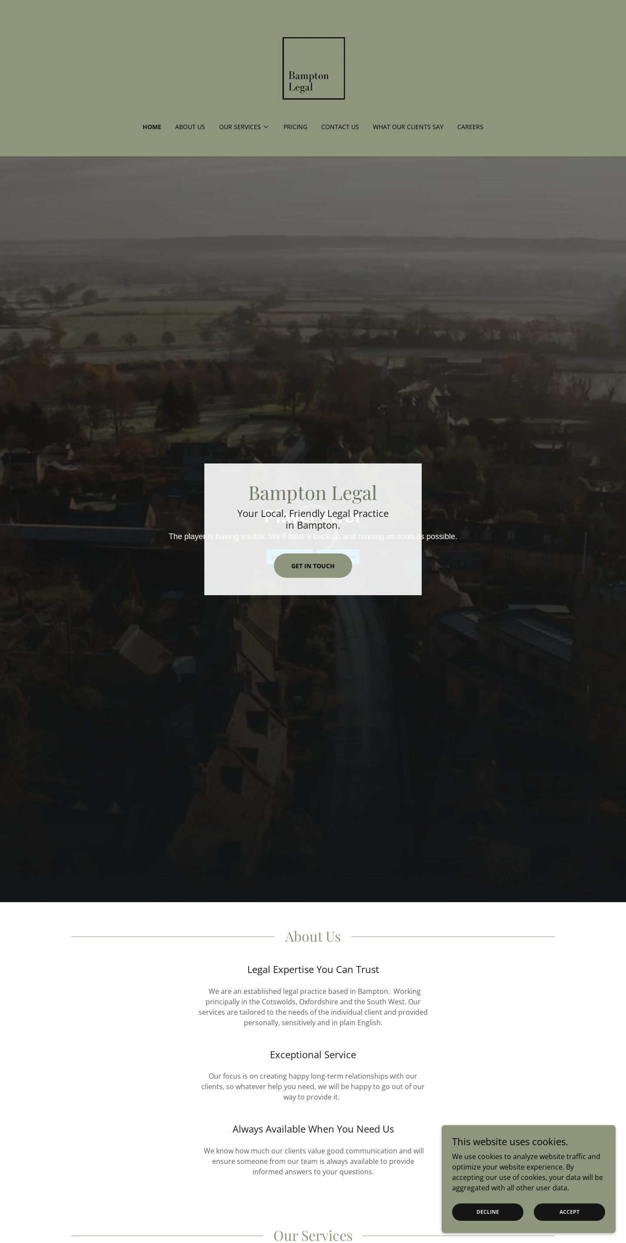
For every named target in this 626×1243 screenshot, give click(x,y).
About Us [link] (190, 127)
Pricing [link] (295, 127)
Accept (569, 1212)
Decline (487, 1212)
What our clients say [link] (408, 127)
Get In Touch (313, 566)
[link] (313, 67)
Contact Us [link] (340, 127)
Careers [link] (470, 127)
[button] (244, 127)
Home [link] (152, 127)
